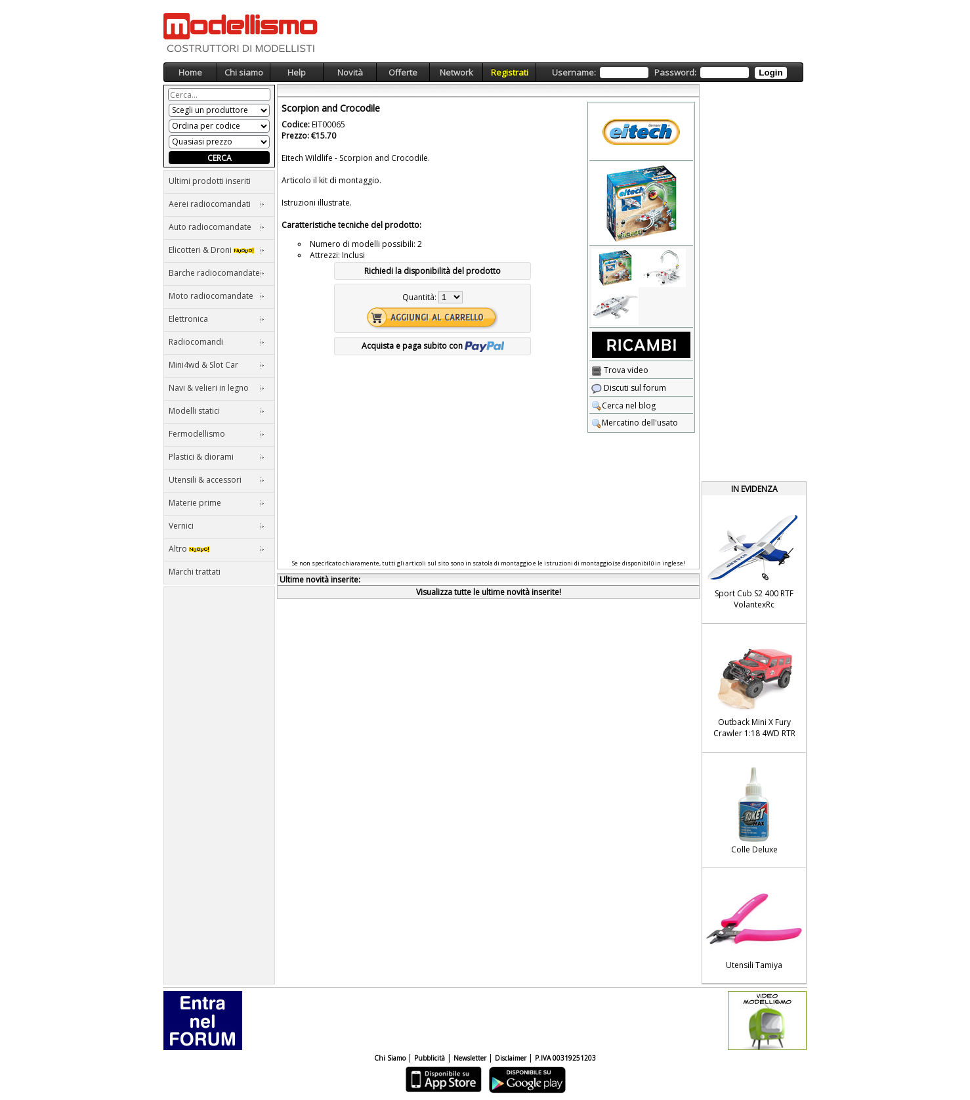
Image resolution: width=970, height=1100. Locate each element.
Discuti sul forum (628, 387)
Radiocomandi (216, 341)
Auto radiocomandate (216, 226)
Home (190, 72)
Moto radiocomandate (216, 295)
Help (296, 72)
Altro (216, 548)
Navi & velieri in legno (216, 387)
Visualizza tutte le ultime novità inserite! (488, 592)
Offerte (403, 72)
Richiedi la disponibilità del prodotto (432, 270)
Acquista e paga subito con (433, 345)
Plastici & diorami (216, 456)
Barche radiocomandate (216, 272)
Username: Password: (669, 72)
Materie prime (216, 502)
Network (456, 72)
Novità (350, 72)
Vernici (216, 525)
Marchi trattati (195, 571)
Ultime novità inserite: (320, 579)
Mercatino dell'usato (634, 422)
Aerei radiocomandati (216, 203)
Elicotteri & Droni (216, 249)
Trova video (619, 370)
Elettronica (216, 318)
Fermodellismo (216, 433)
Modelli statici (216, 410)
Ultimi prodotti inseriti (210, 181)
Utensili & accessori (216, 479)
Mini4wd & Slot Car (216, 364)
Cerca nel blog (623, 405)
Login (770, 72)
